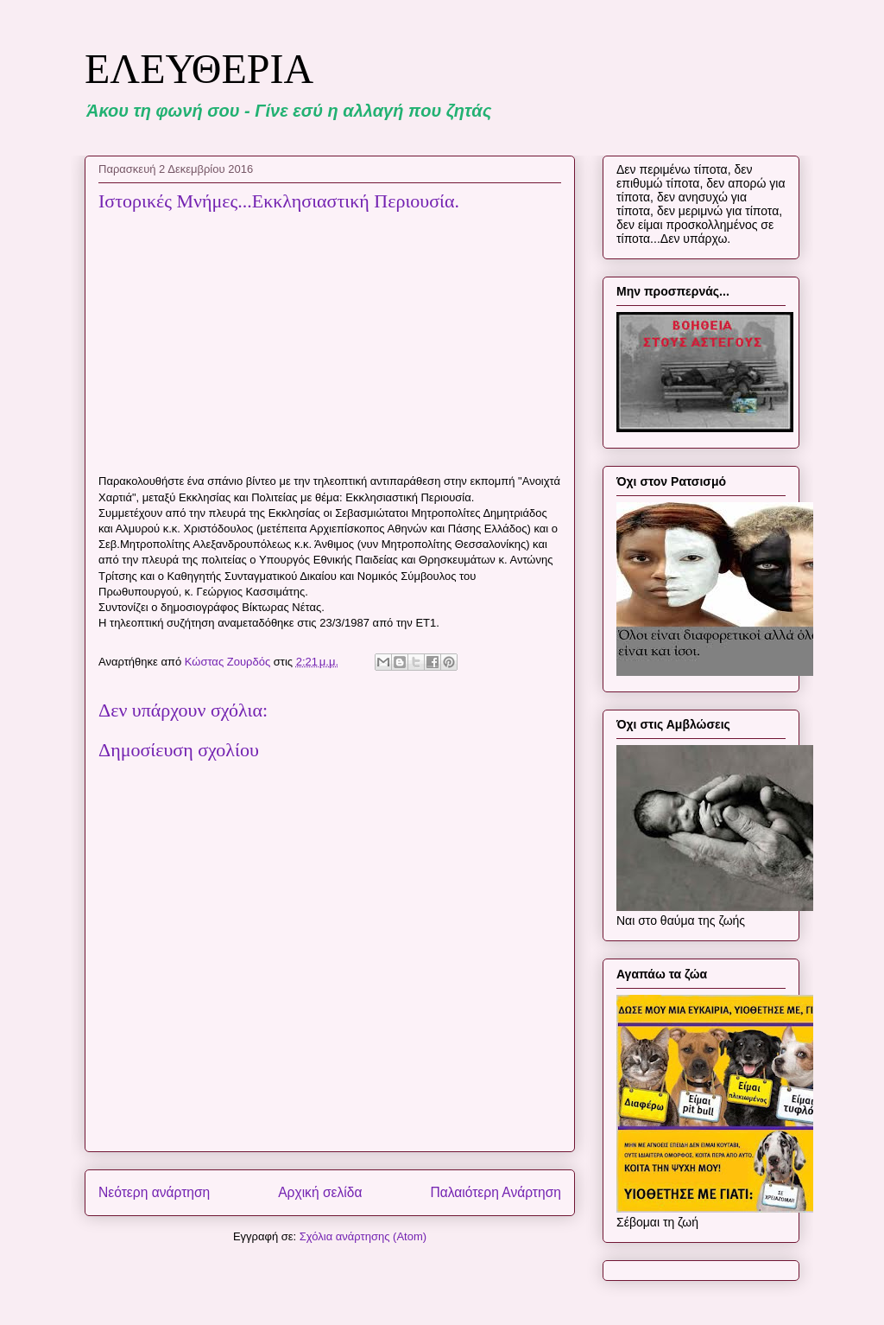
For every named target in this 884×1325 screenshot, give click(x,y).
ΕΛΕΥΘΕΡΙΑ (199, 69)
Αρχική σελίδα (320, 1192)
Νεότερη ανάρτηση (154, 1192)
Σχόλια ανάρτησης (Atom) (363, 1236)
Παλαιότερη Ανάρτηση (495, 1192)
